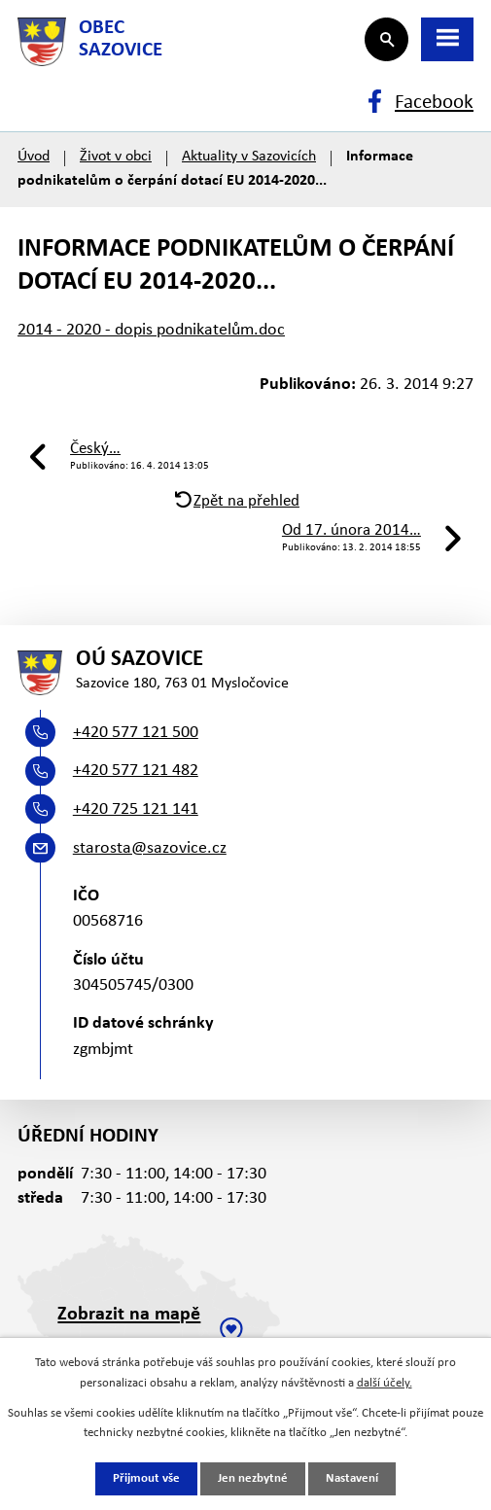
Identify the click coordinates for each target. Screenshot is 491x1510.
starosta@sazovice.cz (150, 848)
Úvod (34, 156)
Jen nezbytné (253, 1478)
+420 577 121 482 (135, 770)
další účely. (384, 1383)
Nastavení (352, 1478)
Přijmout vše (146, 1478)
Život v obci (116, 156)
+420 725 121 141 (135, 809)
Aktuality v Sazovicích (249, 156)
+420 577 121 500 (135, 732)
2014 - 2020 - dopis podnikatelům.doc (151, 330)
